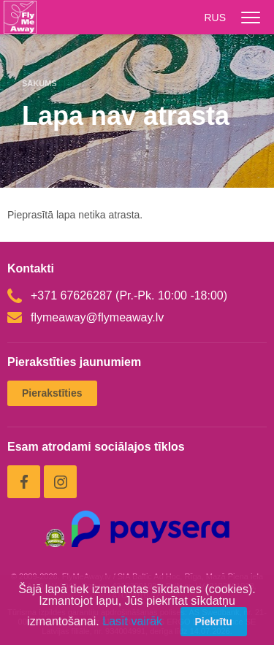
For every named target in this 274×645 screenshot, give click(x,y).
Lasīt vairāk (132, 621)
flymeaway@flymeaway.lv (85, 317)
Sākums (39, 83)
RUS (215, 17)
